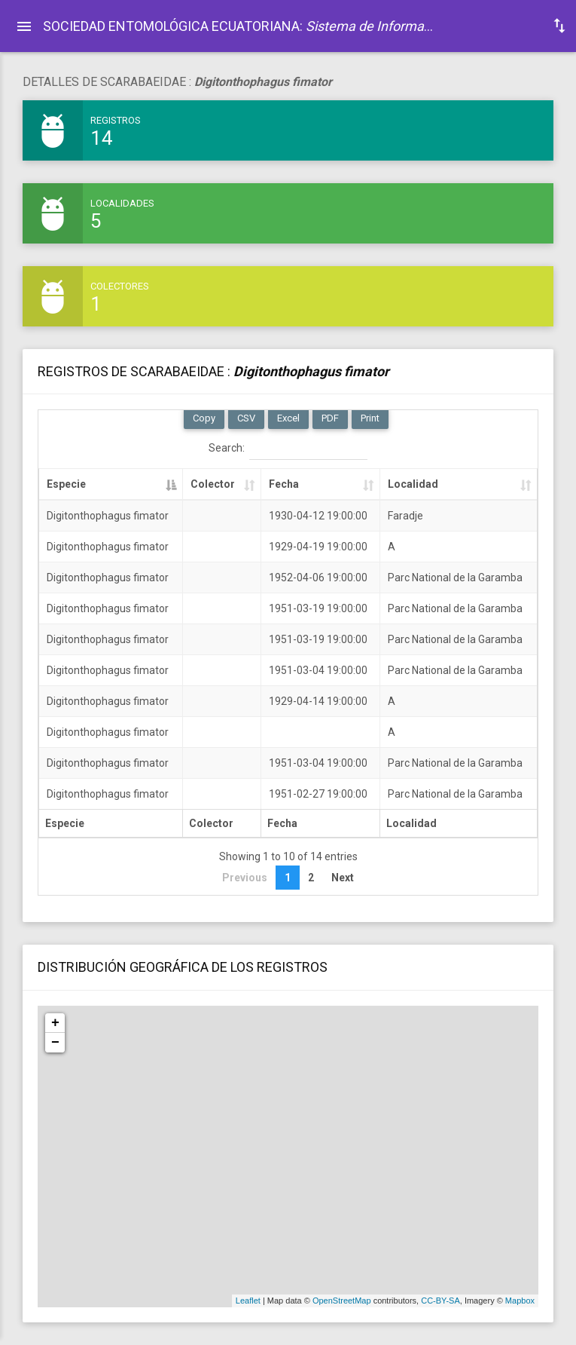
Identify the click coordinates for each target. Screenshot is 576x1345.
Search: (288, 448)
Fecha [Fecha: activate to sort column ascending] (284, 484)
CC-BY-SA (440, 1300)
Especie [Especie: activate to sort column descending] (66, 484)
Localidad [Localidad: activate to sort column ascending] (413, 484)
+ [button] (55, 1023)
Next (342, 878)
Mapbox (520, 1300)
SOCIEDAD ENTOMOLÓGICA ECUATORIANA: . (243, 26)
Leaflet (248, 1300)
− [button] (55, 1043)
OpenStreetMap (341, 1300)
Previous (244, 878)
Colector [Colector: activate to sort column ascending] (212, 484)
